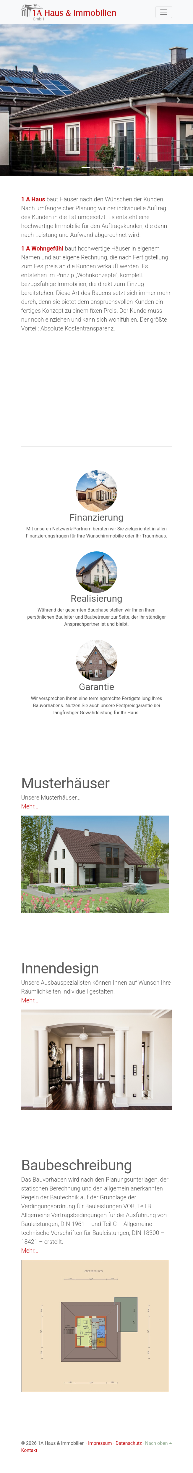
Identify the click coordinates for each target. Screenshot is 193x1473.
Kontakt (29, 1450)
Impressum (100, 1443)
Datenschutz (129, 1443)
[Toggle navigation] (163, 12)
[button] (14, 100)
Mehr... (29, 806)
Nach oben (158, 1443)
